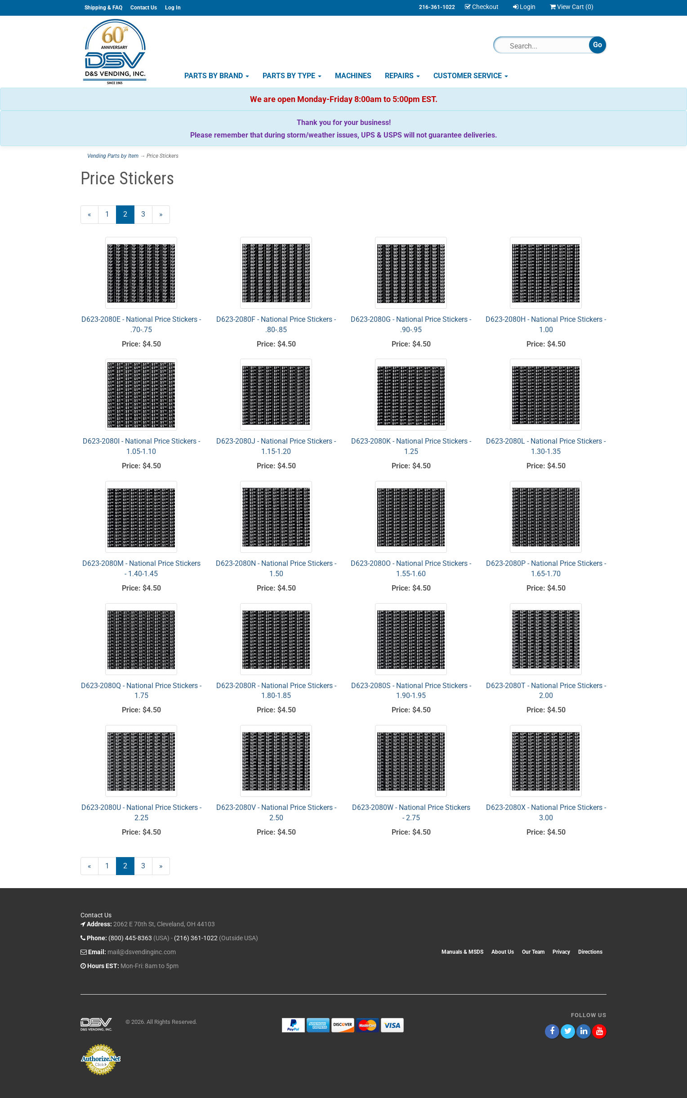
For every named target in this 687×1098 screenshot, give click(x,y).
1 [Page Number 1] (110, 213)
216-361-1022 (437, 7)
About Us (502, 952)
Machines (353, 75)
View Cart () (571, 6)
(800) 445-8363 (130, 938)
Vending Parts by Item (112, 156)
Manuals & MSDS (462, 952)
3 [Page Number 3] (146, 213)
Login (524, 6)
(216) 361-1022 (196, 938)
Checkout (482, 6)
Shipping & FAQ (103, 7)
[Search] (545, 45)
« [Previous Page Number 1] (93, 216)
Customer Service (470, 75)
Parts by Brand (216, 75)
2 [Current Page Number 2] (128, 216)
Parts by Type (292, 75)
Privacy (561, 952)
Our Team (533, 952)
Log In (173, 7)
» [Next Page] (164, 216)
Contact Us (143, 7)
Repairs (402, 75)
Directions (590, 952)
